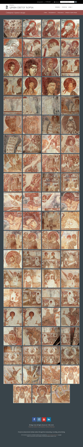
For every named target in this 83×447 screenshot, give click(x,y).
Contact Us (36, 427)
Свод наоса (61, 12)
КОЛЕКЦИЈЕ (47, 2)
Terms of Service (50, 427)
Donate (42, 427)
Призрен (58, 7)
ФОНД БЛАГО (40, 2)
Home (30, 427)
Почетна (64, 7)
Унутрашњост (52, 12)
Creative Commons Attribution (52, 434)
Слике (69, 7)
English (57, 2)
